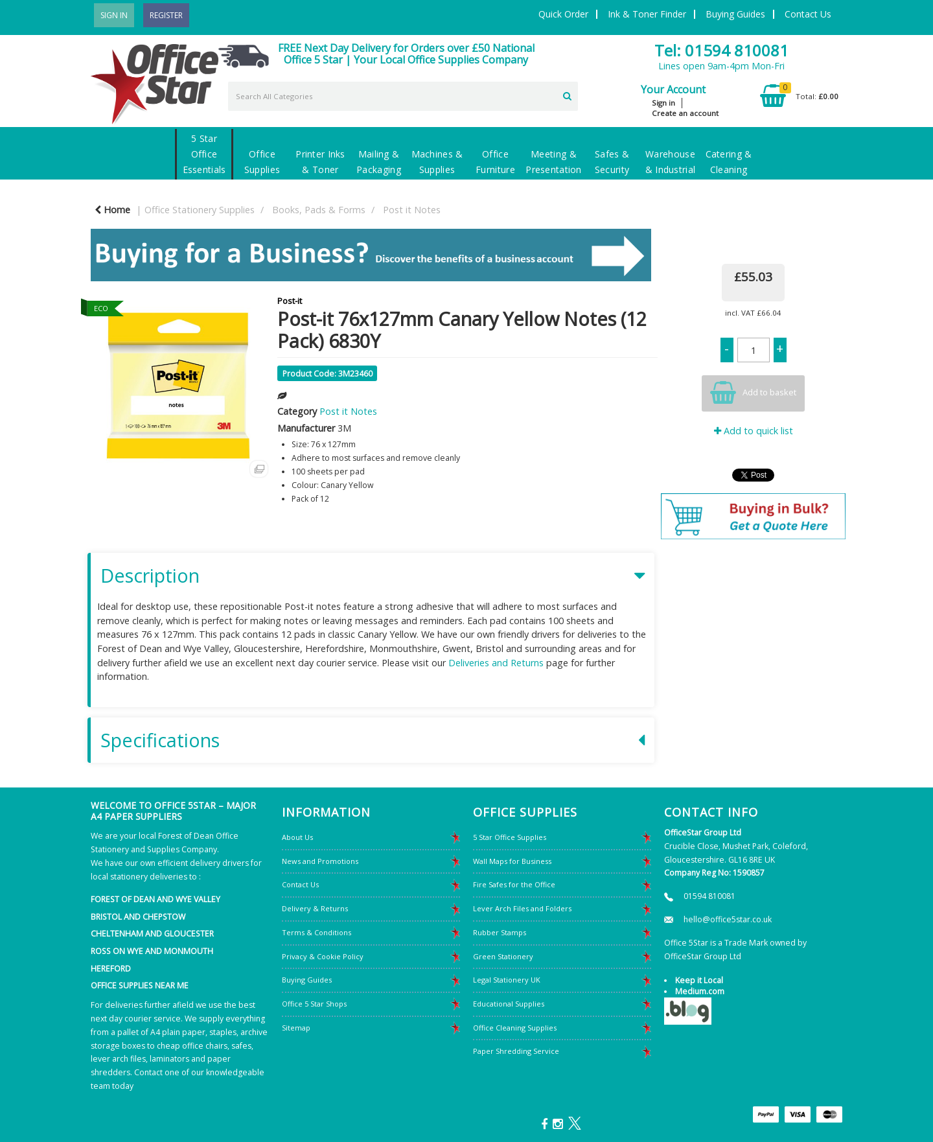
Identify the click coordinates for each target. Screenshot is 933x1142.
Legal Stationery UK (506, 980)
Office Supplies (262, 162)
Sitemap (296, 1027)
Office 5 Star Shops (314, 1003)
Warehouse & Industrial (670, 162)
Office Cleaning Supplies (515, 1027)
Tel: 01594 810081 (721, 50)
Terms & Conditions (316, 932)
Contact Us (808, 14)
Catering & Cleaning (729, 162)
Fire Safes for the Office (514, 884)
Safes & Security (612, 162)
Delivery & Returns (315, 908)
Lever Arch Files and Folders (522, 908)
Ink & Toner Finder (647, 14)
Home (112, 210)
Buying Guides (735, 14)
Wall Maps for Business (512, 861)
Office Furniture (495, 162)
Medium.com (699, 991)
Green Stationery (503, 956)
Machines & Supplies (437, 162)
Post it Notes (412, 210)
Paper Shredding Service (516, 1051)
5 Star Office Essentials (204, 154)
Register (166, 15)
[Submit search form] (567, 94)
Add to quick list (753, 431)
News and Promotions (320, 861)
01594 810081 (709, 896)
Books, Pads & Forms (318, 210)
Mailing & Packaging (378, 162)
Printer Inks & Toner (320, 162)
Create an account (685, 113)
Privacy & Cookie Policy (322, 956)
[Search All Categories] (403, 96)
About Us (297, 837)
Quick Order (563, 14)
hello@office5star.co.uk (728, 919)
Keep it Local (699, 980)
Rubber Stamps (499, 932)
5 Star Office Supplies (509, 837)
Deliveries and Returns (496, 663)
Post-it (289, 301)
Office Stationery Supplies (199, 210)
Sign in (663, 103)
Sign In (114, 15)
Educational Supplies (508, 1003)
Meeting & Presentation (553, 162)
